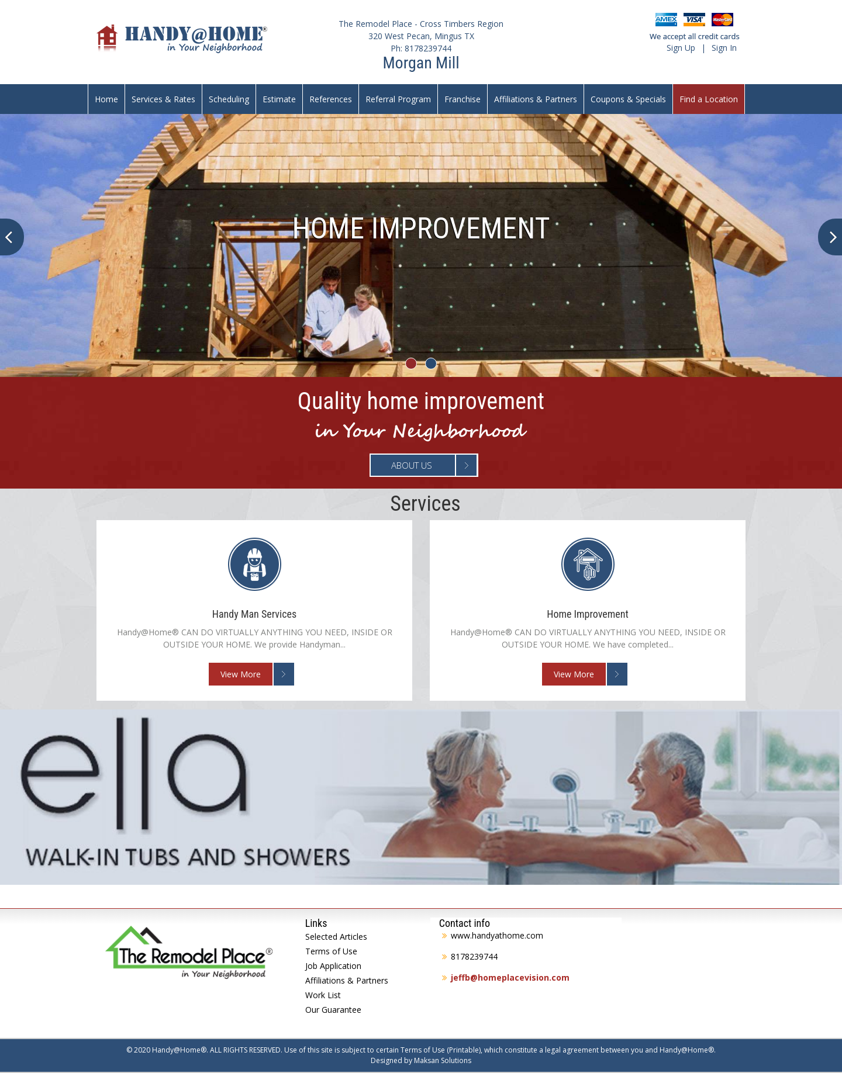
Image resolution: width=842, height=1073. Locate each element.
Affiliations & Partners (535, 99)
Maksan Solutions (442, 1060)
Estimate (279, 99)
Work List (323, 995)
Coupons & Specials (628, 99)
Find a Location (708, 99)
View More (240, 674)
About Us (411, 465)
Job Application (333, 965)
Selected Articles (336, 936)
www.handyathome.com (497, 935)
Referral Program (398, 99)
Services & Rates (163, 99)
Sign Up (681, 47)
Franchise (462, 99)
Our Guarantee (333, 1009)
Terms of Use (331, 951)
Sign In (724, 47)
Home (106, 99)
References (330, 99)
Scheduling (229, 99)
